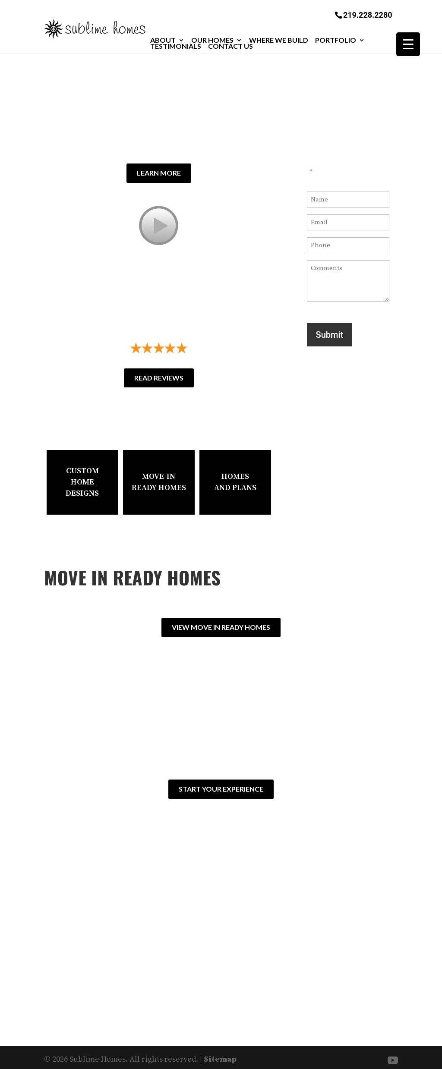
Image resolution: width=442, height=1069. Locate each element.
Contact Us (230, 46)
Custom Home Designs (82, 482)
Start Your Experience (221, 787)
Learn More (159, 175)
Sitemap (220, 1055)
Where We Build (278, 40)
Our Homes (212, 40)
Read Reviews (158, 378)
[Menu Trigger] (408, 44)
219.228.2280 (367, 14)
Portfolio (335, 40)
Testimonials (175, 46)
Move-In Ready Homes (159, 482)
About (163, 40)
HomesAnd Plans (235, 482)
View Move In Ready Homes (221, 627)
